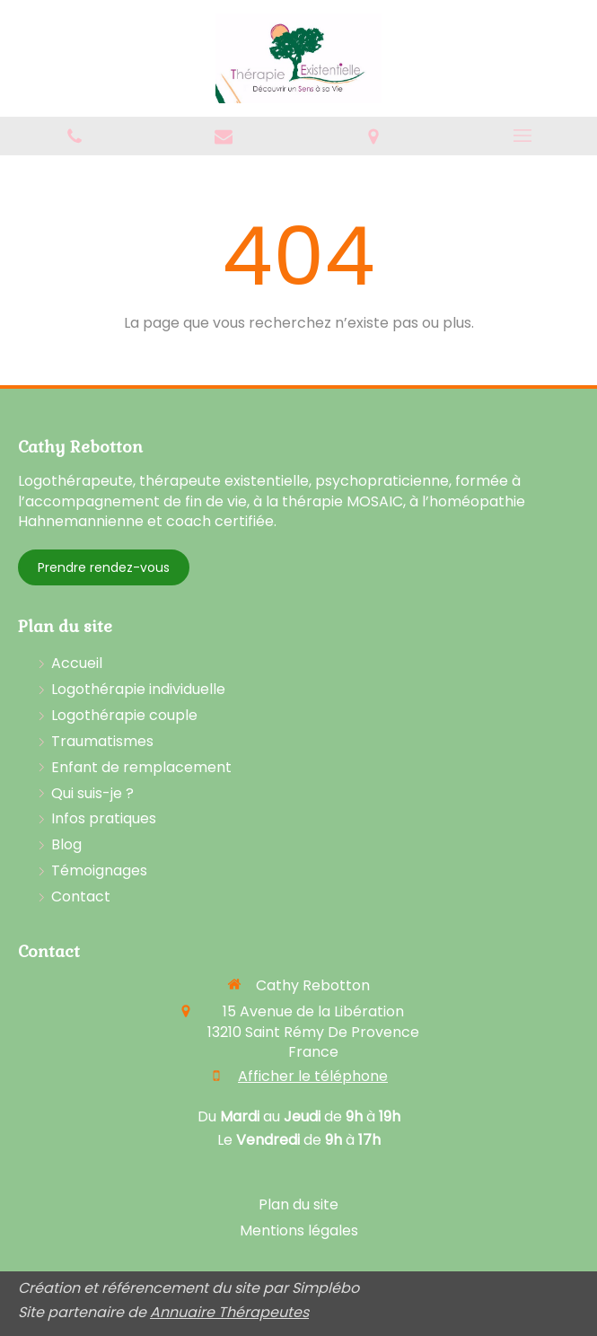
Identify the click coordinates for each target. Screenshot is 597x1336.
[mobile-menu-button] (522, 136)
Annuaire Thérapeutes (229, 1312)
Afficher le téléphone (313, 1076)
